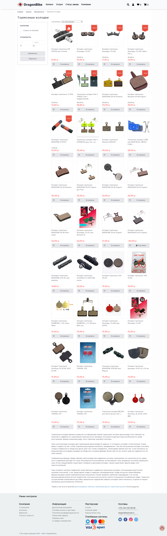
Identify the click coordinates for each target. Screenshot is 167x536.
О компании (24, 507)
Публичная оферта (60, 515)
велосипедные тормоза (84, 486)
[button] (50, 4)
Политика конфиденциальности (65, 513)
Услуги (88, 507)
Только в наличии (30, 30)
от (26, 43)
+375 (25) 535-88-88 (133, 509)
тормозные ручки (117, 486)
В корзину (64, 64)
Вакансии (23, 513)
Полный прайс (91, 510)
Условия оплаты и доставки (63, 510)
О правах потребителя (61, 521)
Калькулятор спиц (93, 513)
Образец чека (58, 518)
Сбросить (33, 58)
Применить (32, 53)
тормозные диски (102, 486)
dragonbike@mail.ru (133, 514)
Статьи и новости (26, 515)
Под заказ (141, 245)
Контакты (23, 510)
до (39, 43)
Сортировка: (56, 22)
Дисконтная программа (62, 507)
